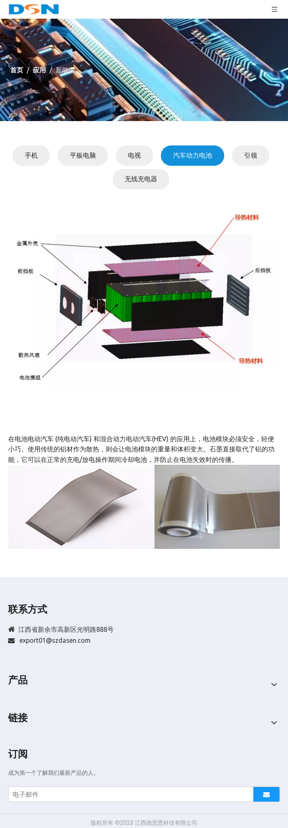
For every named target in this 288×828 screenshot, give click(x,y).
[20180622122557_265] (144, 507)
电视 (134, 155)
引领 (250, 155)
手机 (31, 155)
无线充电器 (141, 178)
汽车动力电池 (192, 155)
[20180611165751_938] (144, 296)
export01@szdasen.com (55, 640)
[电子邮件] (129, 794)
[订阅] (266, 794)
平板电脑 (83, 155)
